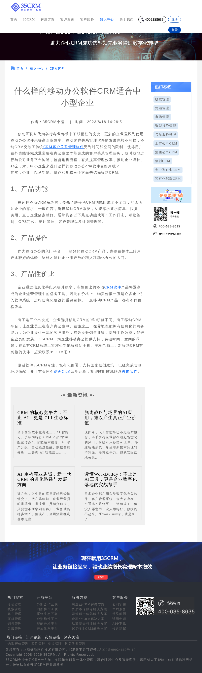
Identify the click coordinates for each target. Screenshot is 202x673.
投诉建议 (119, 628)
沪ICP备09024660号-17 (117, 649)
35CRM (29, 19)
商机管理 (15, 619)
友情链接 (52, 637)
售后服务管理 (165, 134)
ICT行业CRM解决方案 (89, 628)
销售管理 (15, 623)
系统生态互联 (47, 614)
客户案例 (67, 19)
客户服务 (87, 19)
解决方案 (48, 19)
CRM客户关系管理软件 (63, 147)
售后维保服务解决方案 (89, 609)
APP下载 (119, 623)
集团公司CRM (166, 152)
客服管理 (15, 628)
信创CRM (62, 372)
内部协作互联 (47, 609)
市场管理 (162, 116)
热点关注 (72, 637)
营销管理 (162, 108)
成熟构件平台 (47, 619)
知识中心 (37, 68)
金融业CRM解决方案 (88, 619)
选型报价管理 (165, 125)
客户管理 (15, 614)
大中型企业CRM (168, 170)
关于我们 (126, 19)
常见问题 (119, 614)
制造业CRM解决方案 (88, 604)
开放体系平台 (47, 628)
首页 (13, 19)
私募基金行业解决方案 (89, 623)
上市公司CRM (166, 143)
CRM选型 (57, 68)
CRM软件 (112, 287)
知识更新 (33, 637)
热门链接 (14, 637)
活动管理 (15, 604)
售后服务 (119, 609)
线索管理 (162, 99)
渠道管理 (55, 643)
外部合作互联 (47, 604)
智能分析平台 (47, 623)
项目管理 (38, 643)
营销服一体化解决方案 (89, 614)
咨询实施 (119, 604)
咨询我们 (130, 372)
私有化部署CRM (168, 178)
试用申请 (119, 619)
